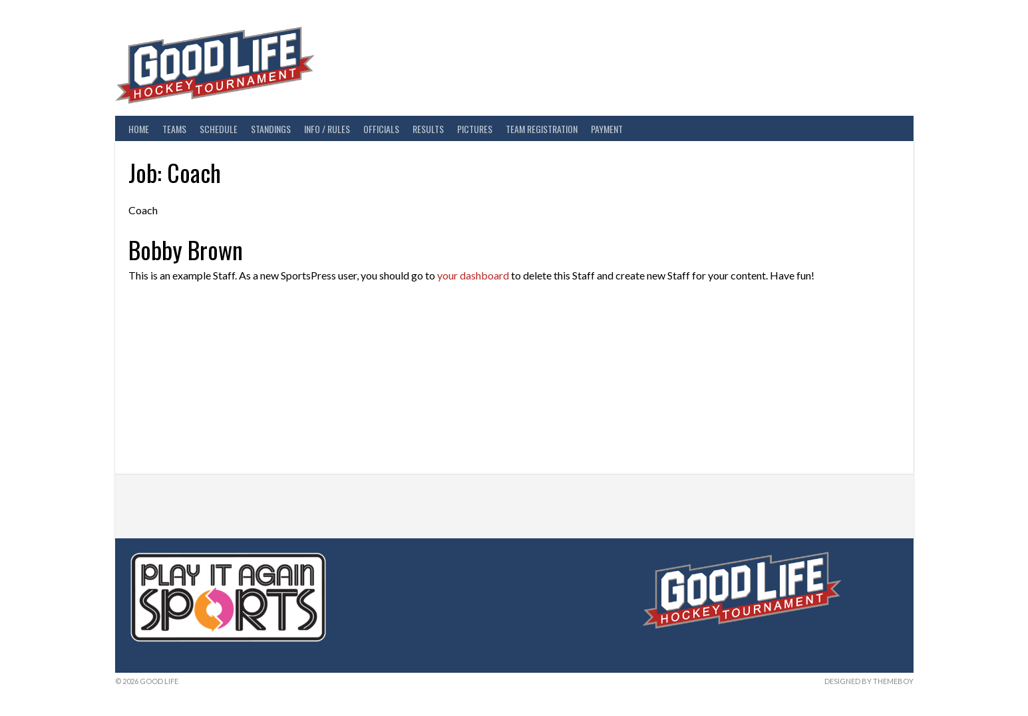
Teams (174, 129)
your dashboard (473, 275)
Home (138, 129)
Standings (271, 129)
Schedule (219, 129)
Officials (381, 129)
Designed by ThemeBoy (869, 681)
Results (428, 129)
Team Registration (542, 129)
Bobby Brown (185, 249)
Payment (607, 129)
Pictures (474, 129)
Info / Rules (327, 129)
